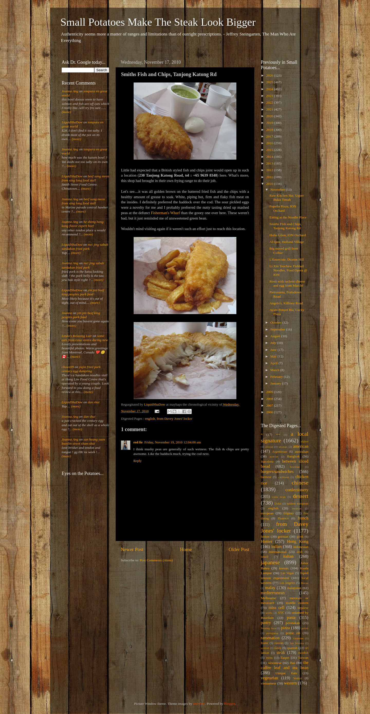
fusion (265, 536)
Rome (264, 643)
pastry (266, 622)
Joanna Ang (70, 91)
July (273, 343)
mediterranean (273, 593)
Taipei (285, 658)
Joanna (67, 313)
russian (278, 643)
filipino (288, 513)
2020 (270, 116)
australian (301, 451)
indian (276, 546)
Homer (266, 541)
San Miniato (297, 643)
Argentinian (279, 451)
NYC (281, 613)
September (278, 329)
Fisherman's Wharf (165, 213)
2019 (270, 123)
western (290, 683)
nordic (269, 612)
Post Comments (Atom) (156, 560)
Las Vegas (287, 573)
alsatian (283, 446)
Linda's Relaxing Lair (77, 336)
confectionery (296, 490)
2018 (270, 130)
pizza (285, 628)
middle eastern (297, 603)
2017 (270, 136)
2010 (270, 184)
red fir (138, 442)
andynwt (199, 704)
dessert (300, 496)
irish (300, 552)
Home (186, 549)
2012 (270, 170)
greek (300, 536)
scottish (265, 647)
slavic (277, 648)
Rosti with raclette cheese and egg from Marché (287, 283)
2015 (270, 150)
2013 (270, 163)
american (300, 446)
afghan (304, 441)
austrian (274, 456)
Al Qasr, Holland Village (287, 242)
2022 (270, 102)
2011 (270, 177)
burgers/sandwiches (277, 471)
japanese (270, 562)
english (150, 418)
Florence (283, 518)
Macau (304, 582)
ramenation (270, 638)
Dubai (278, 503)
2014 (270, 157)
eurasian (296, 508)
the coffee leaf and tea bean (284, 665)
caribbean (283, 477)
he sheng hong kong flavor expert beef (83, 224)
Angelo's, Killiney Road (286, 303)
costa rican (278, 496)
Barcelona (267, 461)
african (269, 446)
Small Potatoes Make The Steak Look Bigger (158, 22)
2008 (270, 399)
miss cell (276, 607)
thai (292, 663)
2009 (270, 392)
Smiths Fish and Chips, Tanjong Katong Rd (286, 226)
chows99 (68, 367)
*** (278, 434)
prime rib (293, 633)
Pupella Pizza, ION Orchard (283, 208)
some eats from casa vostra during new (85, 338)
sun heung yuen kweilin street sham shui (83, 441)
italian (288, 556)
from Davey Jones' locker (174, 418)
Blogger (229, 704)
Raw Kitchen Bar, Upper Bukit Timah (287, 198)
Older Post (239, 549)
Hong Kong (297, 541)
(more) (66, 112)
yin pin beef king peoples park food (83, 292)
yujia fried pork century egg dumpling (81, 369)
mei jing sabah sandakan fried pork (85, 247)
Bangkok (293, 456)
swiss (269, 658)
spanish (292, 648)
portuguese (272, 633)
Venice (297, 678)
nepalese (303, 608)
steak (280, 652)
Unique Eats (286, 673)
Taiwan (303, 658)
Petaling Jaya (268, 628)
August (275, 336)
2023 (270, 96)
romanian (298, 638)
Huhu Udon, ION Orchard (288, 235)
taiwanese (274, 663)
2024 (270, 89)
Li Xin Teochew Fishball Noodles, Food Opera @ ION (288, 270)
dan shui (93, 402)
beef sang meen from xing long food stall (85, 178)
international (277, 552)
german (283, 536)
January (276, 383)
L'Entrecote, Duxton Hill (287, 259)
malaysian (294, 588)
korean (284, 568)
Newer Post (132, 549)
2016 (270, 143)
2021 (270, 109)
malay (270, 587)
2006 (270, 412)
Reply (137, 461)
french (303, 518)
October (276, 322)
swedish (303, 653)
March (275, 370)
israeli (265, 557)
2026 (270, 75)
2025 (270, 82)
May (274, 356)
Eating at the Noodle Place (288, 217)
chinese (300, 483)
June (274, 350)
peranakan (293, 623)
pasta (291, 617)
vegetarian (269, 678)
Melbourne (268, 598)
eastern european (297, 503)
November (278, 189)
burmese (266, 477)
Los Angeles (287, 583)
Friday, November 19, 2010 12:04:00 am (172, 442)
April (274, 363)
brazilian (295, 466)
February (277, 377)
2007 (270, 405)
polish (305, 628)
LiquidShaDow (72, 122)
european (267, 513)
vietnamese (268, 683)
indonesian (301, 547)
